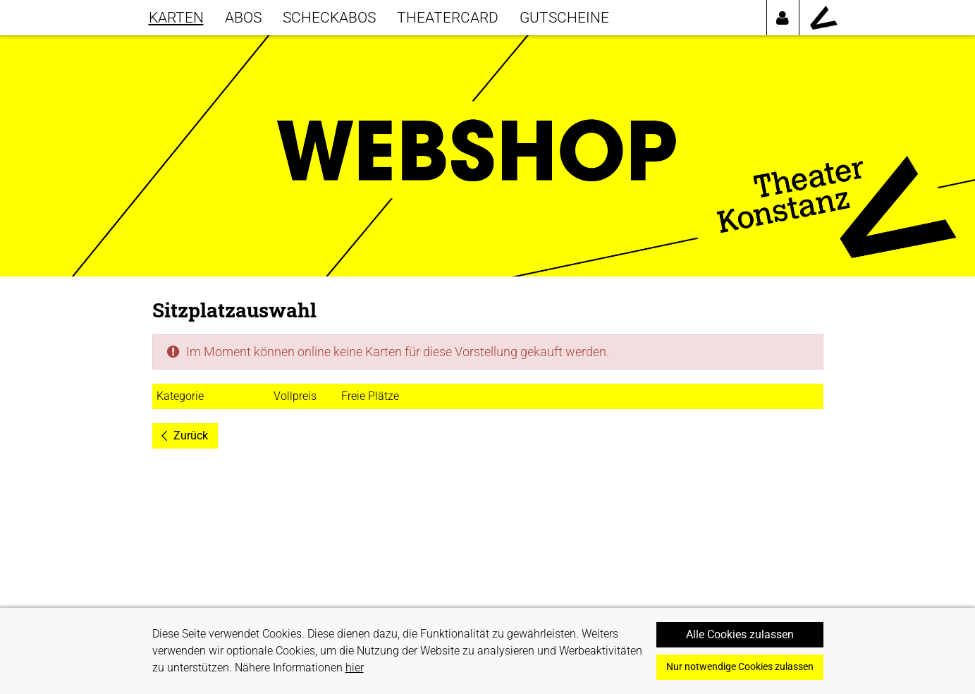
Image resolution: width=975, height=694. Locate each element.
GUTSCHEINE (564, 17)
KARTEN (176, 17)
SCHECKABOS (329, 17)
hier (354, 667)
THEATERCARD (447, 17)
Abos (243, 17)
